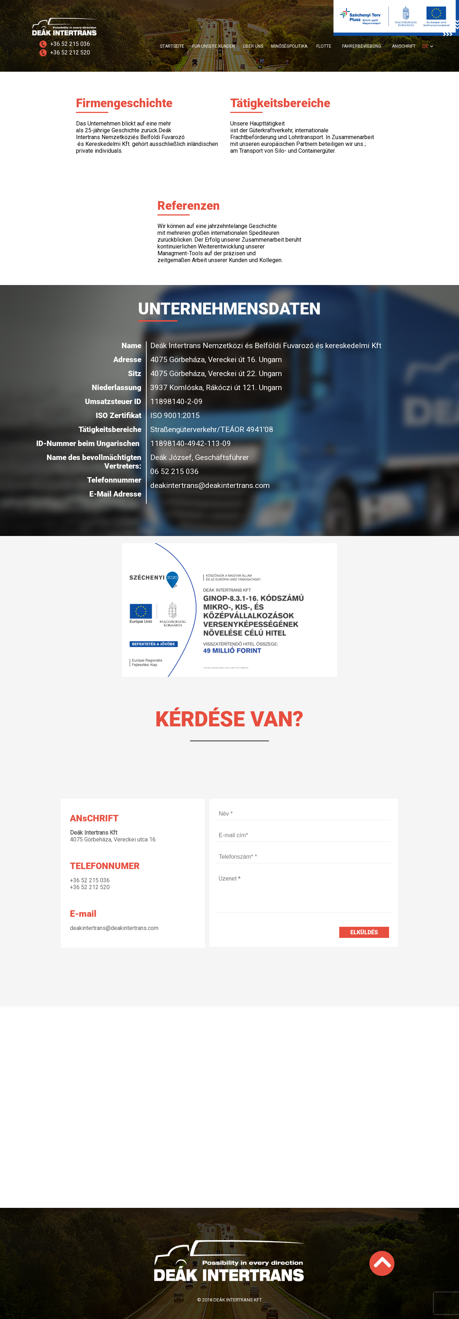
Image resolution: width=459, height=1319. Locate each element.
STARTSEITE (172, 46)
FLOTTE (323, 46)
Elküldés (364, 932)
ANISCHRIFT (404, 46)
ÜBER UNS (253, 46)
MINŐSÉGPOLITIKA (289, 46)
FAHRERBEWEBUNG (361, 46)
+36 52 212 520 (70, 52)
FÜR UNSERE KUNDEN (213, 46)
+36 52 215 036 (70, 44)
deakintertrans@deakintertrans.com (114, 928)
